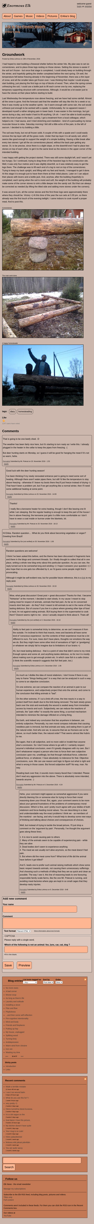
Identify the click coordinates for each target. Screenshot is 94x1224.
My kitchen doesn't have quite (18, 1128)
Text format (10, 933)
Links (8, 1072)
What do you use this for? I (17, 1100)
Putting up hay (12, 1031)
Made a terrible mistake (16, 1089)
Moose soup (11, 997)
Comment (8, 916)
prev (7, 1058)
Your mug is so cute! (14, 1133)
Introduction (11, 1068)
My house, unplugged (15, 1034)
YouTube (7, 1218)
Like (4, 417)
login (79, 6)
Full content (9, 1202)
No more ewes (12, 990)
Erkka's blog (67, 16)
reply (6, 464)
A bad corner (11, 993)
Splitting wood (12, 1037)
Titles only (8, 1199)
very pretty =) (11, 1105)
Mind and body (12, 1024)
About (7, 16)
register (88, 6)
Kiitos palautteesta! (14, 1139)
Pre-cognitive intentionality (17, 1020)
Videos (40, 16)
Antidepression (12, 1044)
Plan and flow (11, 1010)
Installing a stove (13, 1007)
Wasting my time (13, 1054)
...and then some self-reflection (19, 1017)
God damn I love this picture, (18, 1122)
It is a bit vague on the (15, 1116)
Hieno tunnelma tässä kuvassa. (19, 1111)
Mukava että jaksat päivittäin (18, 1144)
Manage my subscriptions (15, 1191)
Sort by (46, 982)
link (83, 578)
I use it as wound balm (15, 1094)
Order (58, 982)
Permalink (6, 461)
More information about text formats (47, 933)
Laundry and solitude (15, 1003)
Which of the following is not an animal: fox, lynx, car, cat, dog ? (37, 947)
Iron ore (9, 1051)
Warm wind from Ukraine (16, 1048)
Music (29, 16)
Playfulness (11, 1014)
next (22, 1058)
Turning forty (11, 1041)
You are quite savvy (14, 1150)
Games (18, 16)
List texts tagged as (32, 982)
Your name (8, 904)
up (3, 420)
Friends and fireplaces (15, 1027)
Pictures (52, 16)
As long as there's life (15, 1000)
